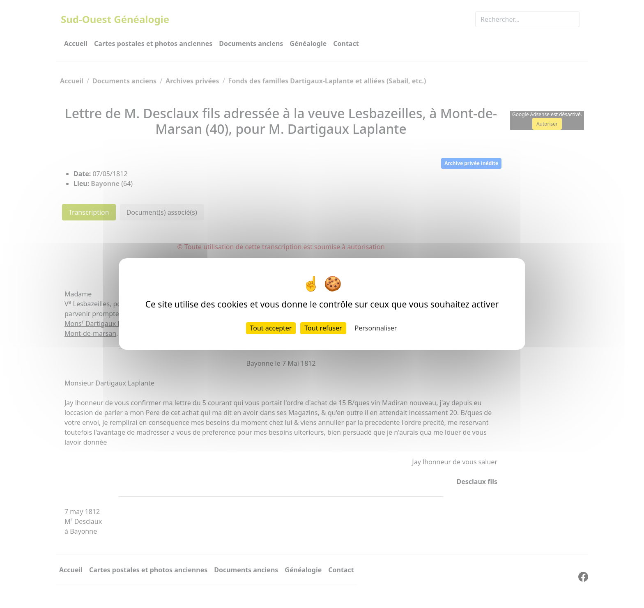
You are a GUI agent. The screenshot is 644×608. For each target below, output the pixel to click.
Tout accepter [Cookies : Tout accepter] (271, 328)
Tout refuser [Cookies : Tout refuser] (323, 328)
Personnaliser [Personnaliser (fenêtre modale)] (376, 328)
